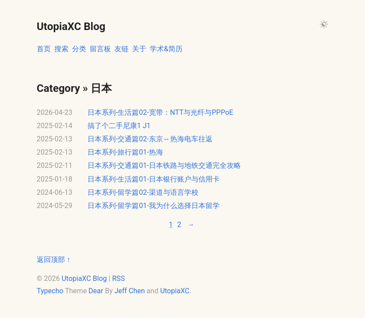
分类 (79, 49)
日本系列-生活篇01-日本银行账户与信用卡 (153, 179)
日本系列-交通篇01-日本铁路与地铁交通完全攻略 (164, 165)
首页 (44, 49)
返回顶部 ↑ (53, 259)
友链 (121, 49)
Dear (95, 291)
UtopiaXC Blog (83, 278)
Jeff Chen (129, 291)
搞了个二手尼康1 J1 (119, 125)
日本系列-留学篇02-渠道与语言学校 (142, 192)
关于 (139, 49)
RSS (118, 278)
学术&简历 (166, 49)
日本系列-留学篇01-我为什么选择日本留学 (153, 205)
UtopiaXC (174, 291)
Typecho (51, 291)
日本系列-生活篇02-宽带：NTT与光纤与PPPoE (160, 112)
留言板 (100, 49)
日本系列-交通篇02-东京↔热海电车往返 (150, 139)
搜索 (61, 49)
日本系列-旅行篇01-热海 (125, 152)
